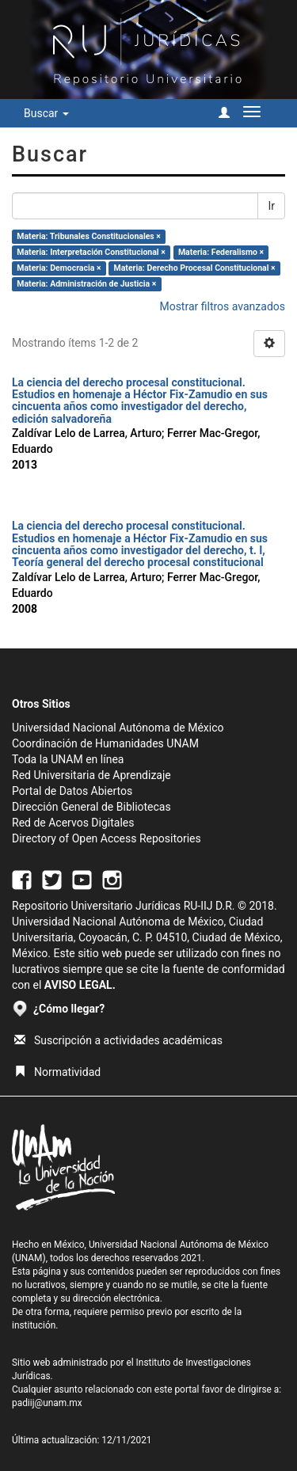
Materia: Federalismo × (221, 252)
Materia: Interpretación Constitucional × (91, 252)
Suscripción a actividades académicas (118, 1040)
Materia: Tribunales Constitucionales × (89, 236)
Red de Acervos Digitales (73, 822)
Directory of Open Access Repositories (106, 838)
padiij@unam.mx (47, 1402)
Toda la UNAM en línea (68, 759)
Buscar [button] (46, 113)
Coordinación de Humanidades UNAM (105, 743)
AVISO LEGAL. (80, 985)
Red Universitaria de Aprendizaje (91, 775)
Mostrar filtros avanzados (222, 306)
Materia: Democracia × (59, 268)
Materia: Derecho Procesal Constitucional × (195, 268)
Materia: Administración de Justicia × (86, 284)
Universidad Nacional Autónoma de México (118, 727)
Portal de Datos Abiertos (72, 791)
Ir (271, 206)
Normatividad (57, 1072)
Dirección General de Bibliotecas (91, 806)
